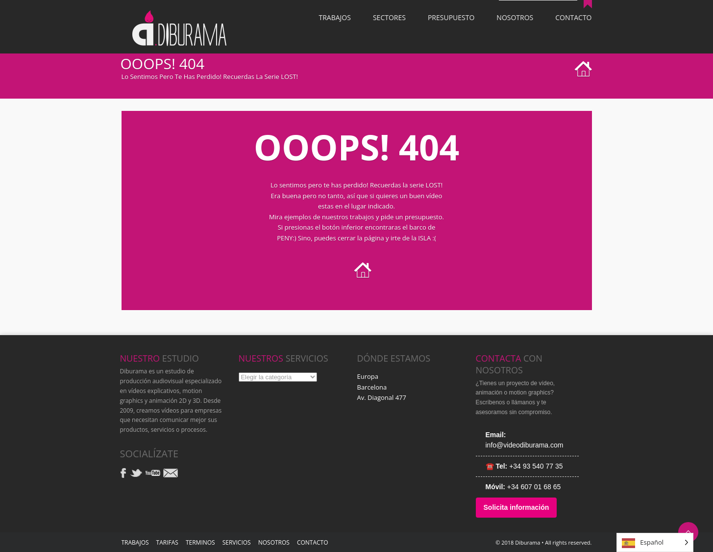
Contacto (312, 542)
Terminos (200, 542)
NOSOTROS (274, 542)
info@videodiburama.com (525, 445)
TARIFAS (167, 542)
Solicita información (516, 507)
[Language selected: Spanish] (654, 542)
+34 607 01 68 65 (534, 487)
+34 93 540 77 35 (536, 466)
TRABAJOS (135, 542)
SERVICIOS (236, 542)
